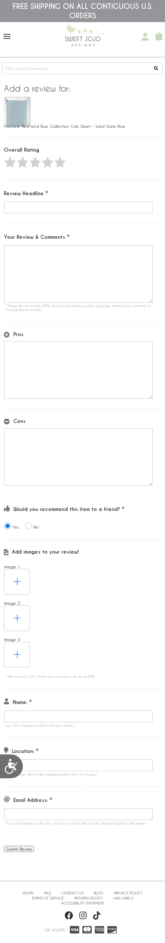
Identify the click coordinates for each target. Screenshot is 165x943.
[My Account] (145, 36)
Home (28, 893)
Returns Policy (88, 898)
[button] (10, 162)
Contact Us (73, 893)
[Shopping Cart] (159, 36)
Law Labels (123, 898)
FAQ (47, 893)
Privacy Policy (128, 893)
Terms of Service (48, 898)
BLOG (98, 893)
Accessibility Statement (82, 903)
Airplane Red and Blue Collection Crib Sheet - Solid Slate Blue (64, 126)
